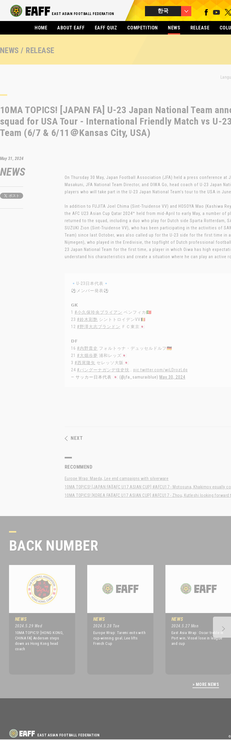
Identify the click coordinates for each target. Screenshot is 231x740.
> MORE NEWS (205, 684)
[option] (37, 619)
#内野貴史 (87, 348)
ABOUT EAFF (71, 28)
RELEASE (199, 28)
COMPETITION (142, 28)
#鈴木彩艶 (87, 319)
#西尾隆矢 (85, 362)
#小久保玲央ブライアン (98, 312)
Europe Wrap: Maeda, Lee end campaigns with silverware (116, 478)
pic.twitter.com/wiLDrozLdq (160, 369)
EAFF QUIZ (106, 28)
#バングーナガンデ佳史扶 (103, 369)
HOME (41, 28)
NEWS (174, 28)
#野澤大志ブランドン (98, 326)
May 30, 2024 (172, 377)
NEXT (74, 438)
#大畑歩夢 (87, 355)
